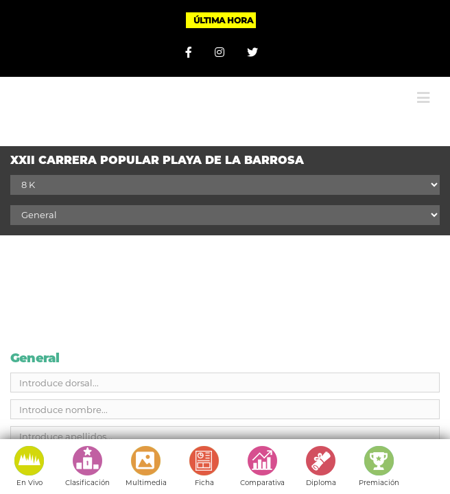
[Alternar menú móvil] (423, 87)
